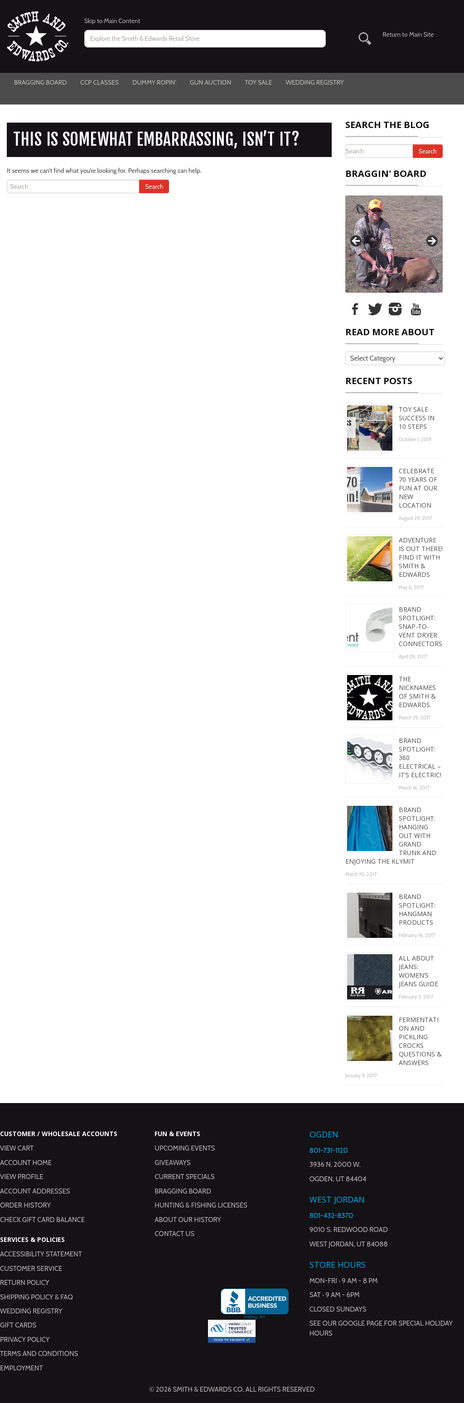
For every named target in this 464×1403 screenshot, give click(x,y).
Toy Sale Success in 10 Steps (417, 418)
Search (154, 186)
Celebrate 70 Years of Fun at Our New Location (418, 487)
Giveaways (172, 1163)
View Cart (17, 1148)
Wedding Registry (314, 82)
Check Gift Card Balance (42, 1220)
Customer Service (31, 1269)
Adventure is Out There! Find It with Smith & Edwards (421, 557)
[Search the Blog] (76, 186)
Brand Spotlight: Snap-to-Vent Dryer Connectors (420, 626)
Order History (25, 1205)
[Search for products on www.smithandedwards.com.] (205, 39)
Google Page (360, 1323)
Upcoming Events (185, 1148)
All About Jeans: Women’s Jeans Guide (418, 971)
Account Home (26, 1163)
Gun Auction (210, 82)
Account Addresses (35, 1191)
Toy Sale (258, 82)
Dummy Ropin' (154, 82)
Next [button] (431, 241)
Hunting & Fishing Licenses (201, 1205)
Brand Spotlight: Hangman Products (417, 909)
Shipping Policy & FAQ (36, 1297)
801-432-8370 (331, 1216)
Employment (21, 1368)
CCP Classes (99, 82)
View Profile (22, 1177)
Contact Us (174, 1234)
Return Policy (24, 1283)
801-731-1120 (328, 1150)
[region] (394, 244)
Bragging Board (40, 82)
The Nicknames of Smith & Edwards (417, 692)
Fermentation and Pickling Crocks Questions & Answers (420, 1041)
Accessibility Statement (41, 1254)
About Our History (188, 1220)
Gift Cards (18, 1325)
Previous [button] (356, 241)
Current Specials (185, 1177)
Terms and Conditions (39, 1354)
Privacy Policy (24, 1340)
